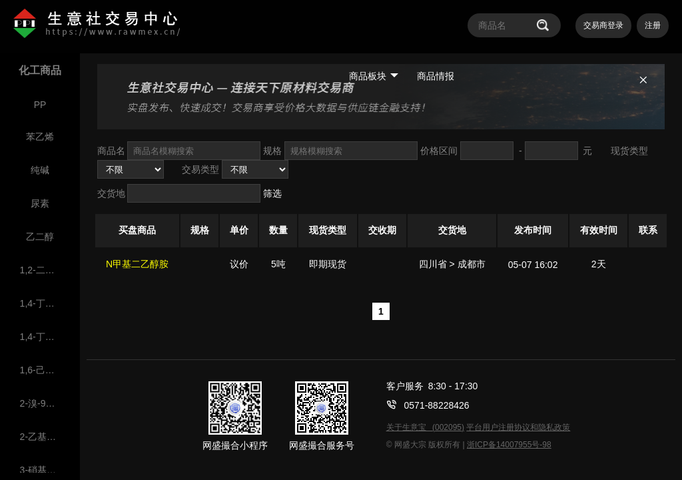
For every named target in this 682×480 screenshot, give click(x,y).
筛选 (272, 193)
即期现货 (327, 264)
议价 (239, 264)
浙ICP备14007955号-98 (509, 444)
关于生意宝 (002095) (425, 427)
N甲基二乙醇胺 (137, 264)
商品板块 (373, 76)
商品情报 (435, 76)
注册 (653, 25)
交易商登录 (603, 25)
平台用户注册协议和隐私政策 (518, 427)
